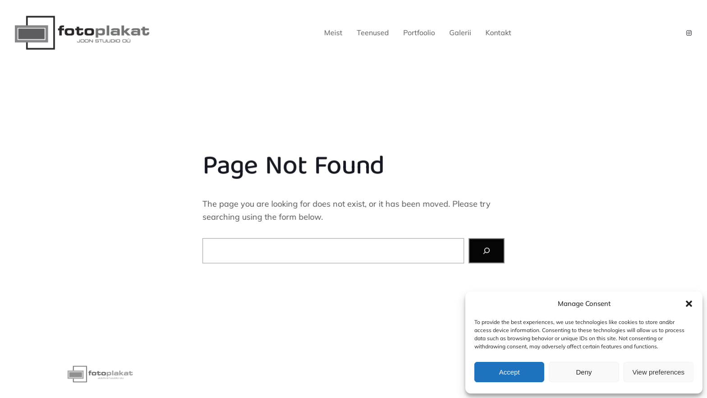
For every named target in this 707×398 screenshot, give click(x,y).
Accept (509, 372)
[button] (688, 303)
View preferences (659, 372)
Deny (584, 372)
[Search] (486, 250)
